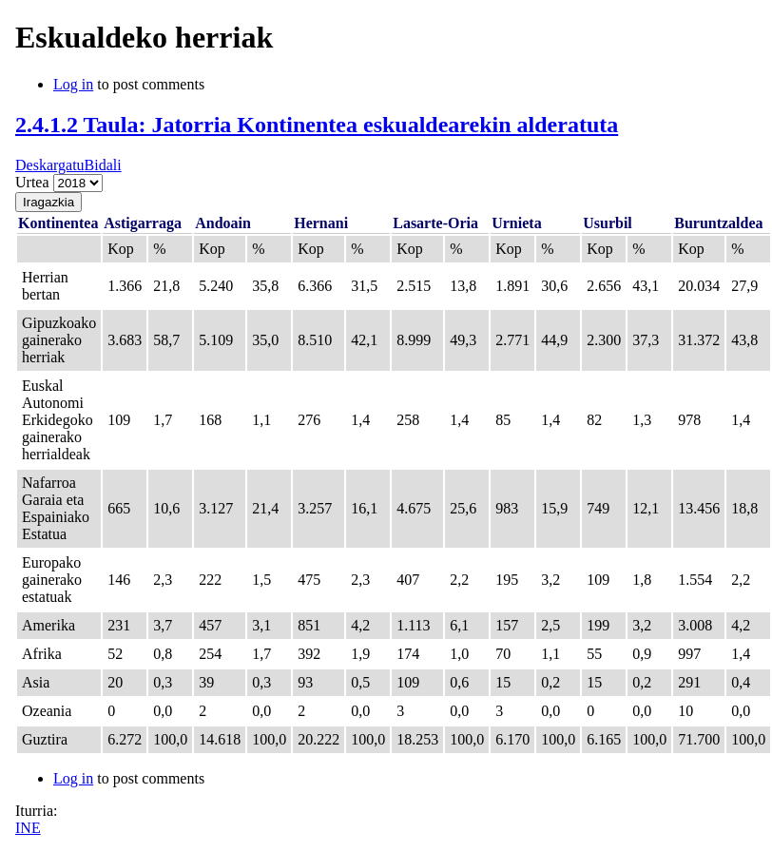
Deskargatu (50, 165)
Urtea (34, 182)
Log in (73, 84)
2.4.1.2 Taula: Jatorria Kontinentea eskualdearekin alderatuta (316, 124)
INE (28, 828)
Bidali (103, 165)
